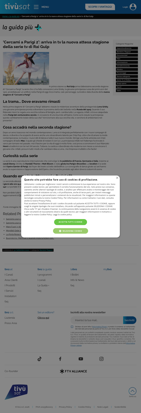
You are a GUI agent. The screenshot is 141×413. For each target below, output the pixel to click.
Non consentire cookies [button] (117, 177)
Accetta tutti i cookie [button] (70, 222)
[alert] (70, 206)
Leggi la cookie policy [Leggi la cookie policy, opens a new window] (62, 214)
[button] (70, 231)
